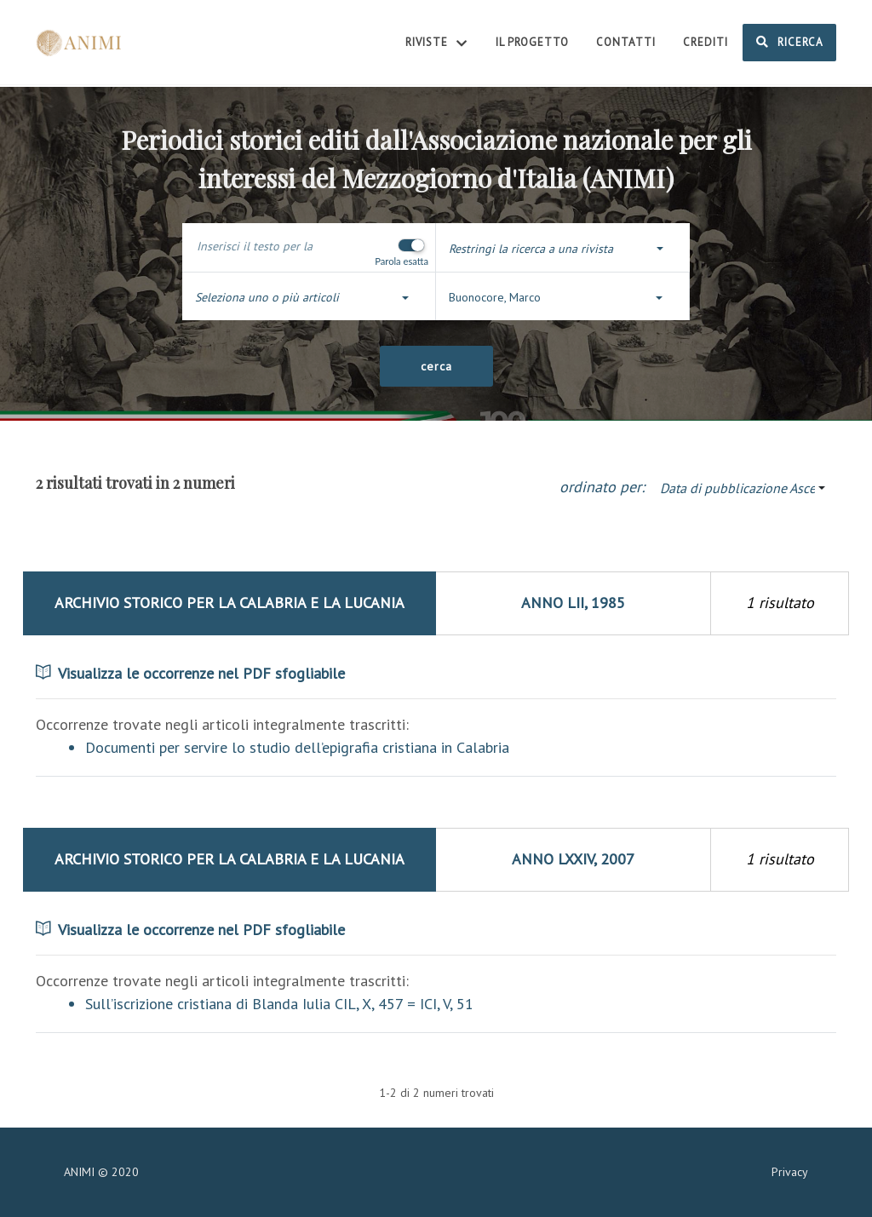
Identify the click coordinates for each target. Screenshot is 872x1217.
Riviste (436, 43)
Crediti (705, 42)
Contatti (626, 42)
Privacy (790, 1172)
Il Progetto (532, 42)
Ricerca (789, 41)
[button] (563, 249)
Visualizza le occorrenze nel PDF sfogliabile (190, 673)
